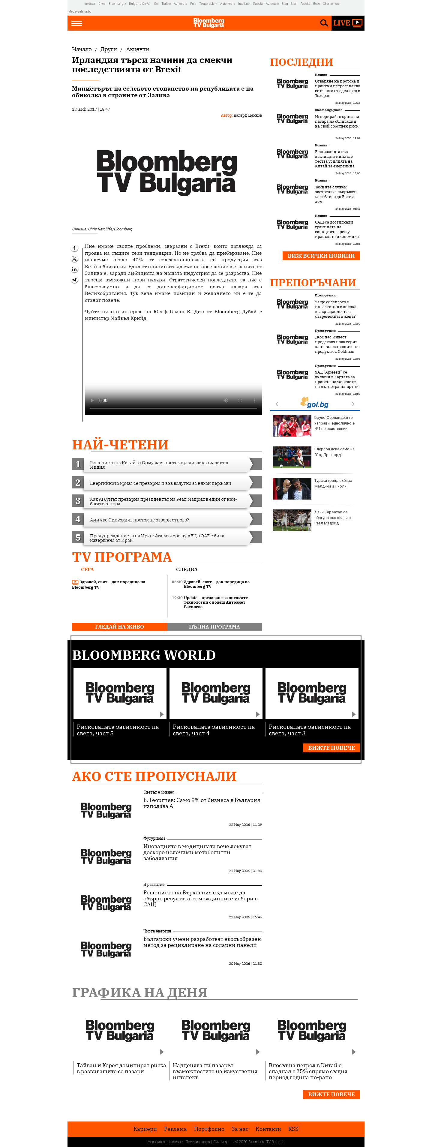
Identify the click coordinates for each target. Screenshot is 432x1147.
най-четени (120, 444)
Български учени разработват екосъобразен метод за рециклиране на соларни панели (202, 942)
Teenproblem (208, 3)
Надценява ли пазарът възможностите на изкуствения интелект (215, 1071)
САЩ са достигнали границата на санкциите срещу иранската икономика (337, 229)
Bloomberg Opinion (328, 110)
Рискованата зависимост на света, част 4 (214, 729)
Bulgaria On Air (140, 3)
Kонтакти (268, 1129)
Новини (321, 75)
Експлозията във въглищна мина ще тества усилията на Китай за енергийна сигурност (335, 161)
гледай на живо (119, 626)
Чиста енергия (157, 931)
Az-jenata (180, 3)
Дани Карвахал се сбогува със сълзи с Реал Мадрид (312, 520)
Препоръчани (313, 282)
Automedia (227, 3)
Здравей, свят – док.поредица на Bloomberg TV (108, 585)
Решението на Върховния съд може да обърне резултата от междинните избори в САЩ (200, 899)
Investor (89, 3)
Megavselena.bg (80, 11)
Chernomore (331, 3)
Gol (156, 3)
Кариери (145, 1129)
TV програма (122, 556)
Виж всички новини (321, 255)
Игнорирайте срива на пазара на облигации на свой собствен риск (337, 121)
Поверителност (197, 1142)
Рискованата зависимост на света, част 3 (310, 729)
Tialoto (166, 3)
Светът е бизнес (158, 792)
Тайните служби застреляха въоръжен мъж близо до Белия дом (336, 194)
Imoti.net (244, 3)
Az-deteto (272, 3)
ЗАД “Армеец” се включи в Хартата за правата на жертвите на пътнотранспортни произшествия (337, 382)
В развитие (153, 884)
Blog (285, 3)
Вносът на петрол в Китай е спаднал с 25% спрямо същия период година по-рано (308, 1071)
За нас (240, 1129)
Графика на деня (140, 992)
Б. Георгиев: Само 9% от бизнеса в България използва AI (201, 803)
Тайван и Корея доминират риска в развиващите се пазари (121, 1068)
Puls (193, 3)
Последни (301, 62)
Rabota (258, 3)
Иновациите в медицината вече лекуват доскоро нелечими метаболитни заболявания (197, 852)
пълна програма (214, 626)
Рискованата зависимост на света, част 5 (118, 729)
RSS (293, 1129)
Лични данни (224, 1142)
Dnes (102, 3)
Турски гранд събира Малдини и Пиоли (312, 489)
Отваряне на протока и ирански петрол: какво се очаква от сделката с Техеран (337, 88)
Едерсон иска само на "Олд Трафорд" (314, 457)
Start (294, 3)
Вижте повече (331, 747)
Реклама (175, 1129)
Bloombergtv (117, 3)
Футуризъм (154, 838)
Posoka (305, 3)
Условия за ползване (165, 1142)
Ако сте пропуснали (154, 776)
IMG (76, 4)
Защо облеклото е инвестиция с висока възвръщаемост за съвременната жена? (335, 309)
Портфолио (209, 1129)
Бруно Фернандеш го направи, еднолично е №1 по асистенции (314, 426)
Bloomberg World (144, 654)
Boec (316, 3)
